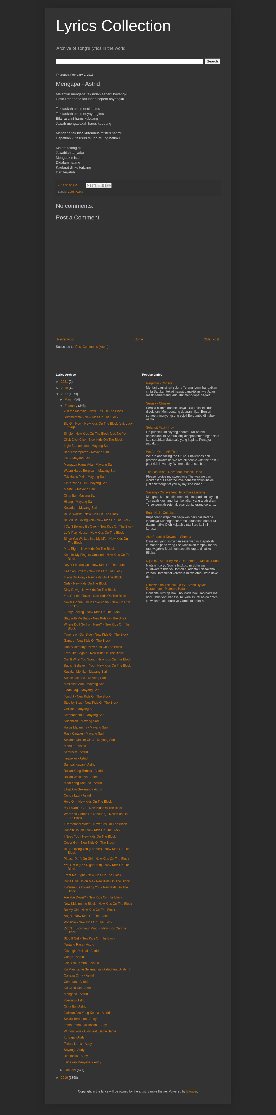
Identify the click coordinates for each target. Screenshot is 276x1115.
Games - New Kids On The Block (87, 640)
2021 (65, 382)
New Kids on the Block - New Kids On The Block (98, 904)
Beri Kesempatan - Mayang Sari (86, 452)
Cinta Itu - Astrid (75, 1006)
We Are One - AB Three (163, 452)
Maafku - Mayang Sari (79, 489)
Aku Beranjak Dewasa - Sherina (168, 537)
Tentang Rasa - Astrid (79, 944)
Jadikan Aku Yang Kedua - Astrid (87, 1013)
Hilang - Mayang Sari (79, 501)
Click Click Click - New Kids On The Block (93, 440)
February (71, 406)
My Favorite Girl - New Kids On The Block (93, 808)
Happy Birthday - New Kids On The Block (93, 647)
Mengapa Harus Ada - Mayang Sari (88, 464)
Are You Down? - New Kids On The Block (93, 897)
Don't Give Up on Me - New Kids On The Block (97, 881)
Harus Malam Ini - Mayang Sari (86, 727)
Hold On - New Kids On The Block (88, 801)
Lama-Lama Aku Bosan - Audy (85, 1025)
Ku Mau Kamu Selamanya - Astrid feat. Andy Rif (97, 969)
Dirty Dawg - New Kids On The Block (90, 590)
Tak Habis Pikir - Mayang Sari (84, 477)
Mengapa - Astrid (76, 994)
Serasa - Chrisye (158, 403)
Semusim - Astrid (76, 752)
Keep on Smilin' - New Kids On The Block (93, 571)
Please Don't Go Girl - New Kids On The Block (96, 859)
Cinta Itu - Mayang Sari (80, 495)
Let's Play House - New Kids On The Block (94, 532)
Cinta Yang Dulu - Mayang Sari (85, 483)
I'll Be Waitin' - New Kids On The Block (91, 514)
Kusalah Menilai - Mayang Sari (85, 671)
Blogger (191, 1091)
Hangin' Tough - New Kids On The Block (92, 830)
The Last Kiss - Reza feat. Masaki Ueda (174, 472)
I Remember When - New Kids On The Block (95, 824)
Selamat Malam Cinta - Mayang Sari (89, 740)
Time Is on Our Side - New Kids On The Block (96, 634)
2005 (71, 191)
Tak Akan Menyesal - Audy (82, 1062)
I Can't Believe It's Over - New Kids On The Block (98, 526)
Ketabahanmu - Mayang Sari (84, 715)
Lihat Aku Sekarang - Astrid (83, 789)
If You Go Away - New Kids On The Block (93, 577)
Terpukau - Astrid (76, 758)
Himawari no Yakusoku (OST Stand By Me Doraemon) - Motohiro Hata (176, 587)
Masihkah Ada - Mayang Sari (84, 684)
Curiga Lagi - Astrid (77, 795)
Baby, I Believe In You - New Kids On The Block (97, 665)
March (69, 399)
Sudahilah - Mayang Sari (81, 721)
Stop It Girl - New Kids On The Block (89, 938)
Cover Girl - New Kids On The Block (89, 842)
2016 (65, 1078)
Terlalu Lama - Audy (78, 1044)
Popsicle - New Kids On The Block (88, 922)
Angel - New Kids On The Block (86, 916)
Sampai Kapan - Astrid (79, 764)
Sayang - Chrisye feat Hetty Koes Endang (175, 492)
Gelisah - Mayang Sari (79, 709)
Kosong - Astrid (74, 1000)
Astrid (79, 191)
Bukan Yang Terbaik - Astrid (83, 771)
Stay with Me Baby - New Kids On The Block (95, 618)
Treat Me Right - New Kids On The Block (92, 875)
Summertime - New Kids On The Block (91, 417)
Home (139, 339)
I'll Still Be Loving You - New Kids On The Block (97, 520)
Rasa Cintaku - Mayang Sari (84, 733)
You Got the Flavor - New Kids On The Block (95, 596)
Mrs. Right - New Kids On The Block (89, 549)
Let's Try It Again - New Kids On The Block (94, 653)
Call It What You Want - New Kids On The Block (97, 659)
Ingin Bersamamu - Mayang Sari (86, 446)
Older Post (211, 339)
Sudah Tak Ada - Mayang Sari (85, 678)
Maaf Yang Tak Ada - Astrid (83, 783)
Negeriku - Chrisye (159, 383)
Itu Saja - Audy (74, 1037)
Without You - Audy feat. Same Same (90, 1031)
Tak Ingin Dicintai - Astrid (81, 951)
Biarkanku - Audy (76, 1056)
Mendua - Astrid (75, 746)
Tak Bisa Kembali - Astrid (81, 963)
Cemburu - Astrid (76, 982)
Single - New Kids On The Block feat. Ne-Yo (95, 433)
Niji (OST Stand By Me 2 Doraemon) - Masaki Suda (182, 561)
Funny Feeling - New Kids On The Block (92, 612)
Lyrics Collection (113, 25)
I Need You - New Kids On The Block (90, 836)
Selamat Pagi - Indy (160, 427)
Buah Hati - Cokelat (160, 513)
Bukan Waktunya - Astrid (81, 777)
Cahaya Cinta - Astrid (79, 975)
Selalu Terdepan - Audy (80, 1019)
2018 (65, 388)
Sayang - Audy (74, 1050)
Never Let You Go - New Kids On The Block (94, 565)
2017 (65, 394)
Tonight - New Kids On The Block (87, 696)
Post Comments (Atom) (91, 347)
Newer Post (65, 339)
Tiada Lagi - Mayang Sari (81, 690)
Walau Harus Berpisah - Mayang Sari (90, 471)
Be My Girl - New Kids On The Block (89, 910)
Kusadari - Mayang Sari (80, 508)
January (71, 1070)
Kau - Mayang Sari (77, 458)
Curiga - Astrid (74, 957)
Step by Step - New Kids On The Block (91, 702)
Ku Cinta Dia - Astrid (78, 988)
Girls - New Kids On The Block (85, 583)
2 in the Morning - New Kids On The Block (93, 411)
